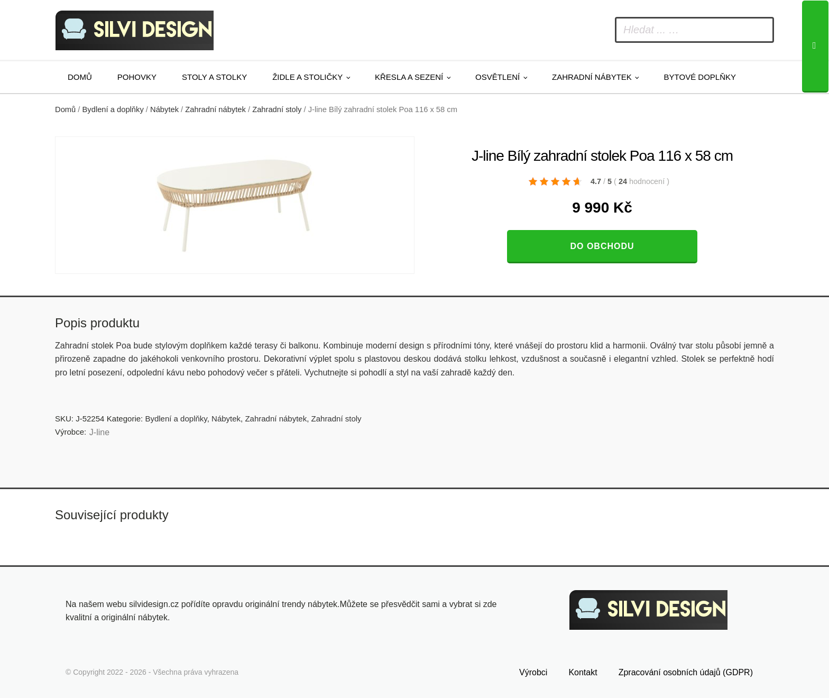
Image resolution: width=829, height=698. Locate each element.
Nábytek (164, 109)
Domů (80, 76)
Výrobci (533, 669)
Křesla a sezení (409, 76)
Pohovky (136, 76)
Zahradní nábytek (592, 76)
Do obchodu (602, 246)
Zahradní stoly (276, 109)
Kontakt (582, 669)
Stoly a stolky (214, 76)
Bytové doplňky (700, 76)
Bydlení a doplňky (113, 109)
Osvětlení (497, 76)
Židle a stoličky (307, 76)
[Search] (815, 47)
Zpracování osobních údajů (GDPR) (686, 669)
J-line (99, 432)
